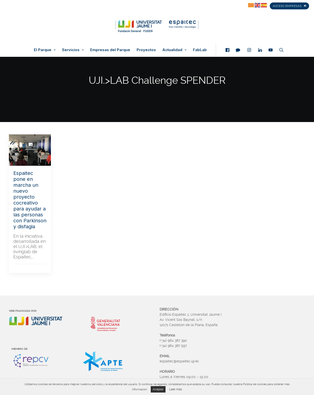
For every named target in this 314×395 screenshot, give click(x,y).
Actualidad (174, 50)
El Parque (45, 50)
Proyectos (146, 50)
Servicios (73, 50)
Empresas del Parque (110, 50)
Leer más (175, 389)
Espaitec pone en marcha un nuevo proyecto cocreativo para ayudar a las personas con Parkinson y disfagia (29, 199)
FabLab (200, 50)
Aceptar (158, 389)
